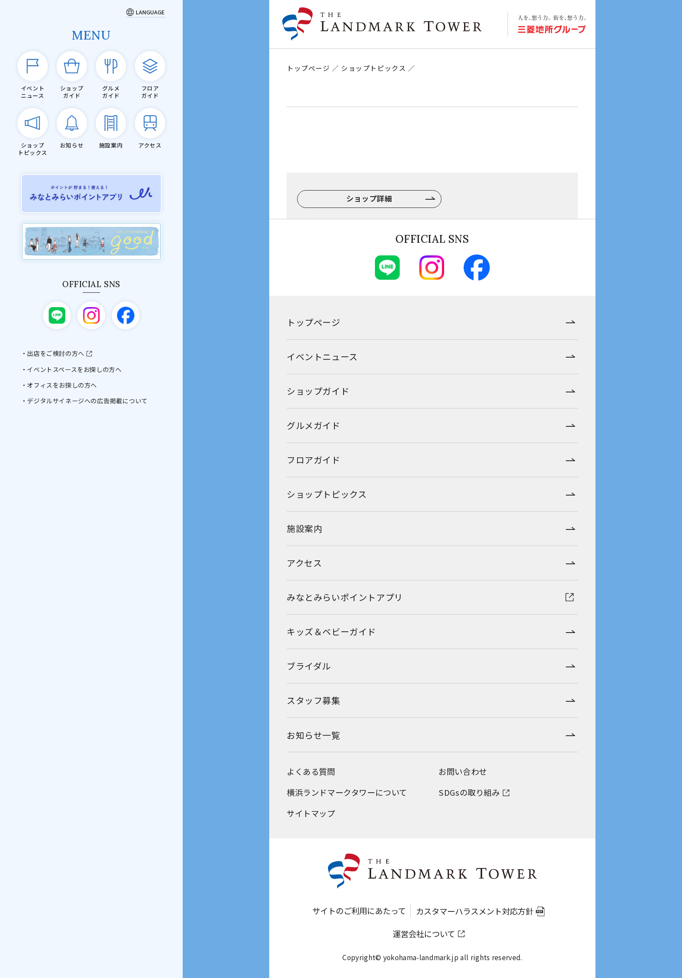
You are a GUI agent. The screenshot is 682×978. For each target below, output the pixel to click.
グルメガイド (314, 425)
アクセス (304, 562)
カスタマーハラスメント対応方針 (474, 911)
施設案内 (304, 528)
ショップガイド (318, 391)
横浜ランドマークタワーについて (347, 792)
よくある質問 (311, 771)
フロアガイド (314, 459)
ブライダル (309, 666)
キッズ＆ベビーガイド (331, 631)
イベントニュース (322, 356)
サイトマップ (311, 813)
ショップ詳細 (369, 198)
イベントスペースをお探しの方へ (74, 369)
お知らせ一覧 (314, 735)
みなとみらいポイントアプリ (345, 597)
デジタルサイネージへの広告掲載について (87, 400)
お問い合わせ (462, 771)
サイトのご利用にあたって (359, 910)
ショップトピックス (373, 68)
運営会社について (424, 933)
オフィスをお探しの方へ (62, 385)
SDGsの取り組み (469, 792)
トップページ (308, 68)
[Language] (145, 12)
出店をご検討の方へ (55, 353)
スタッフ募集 (314, 700)
